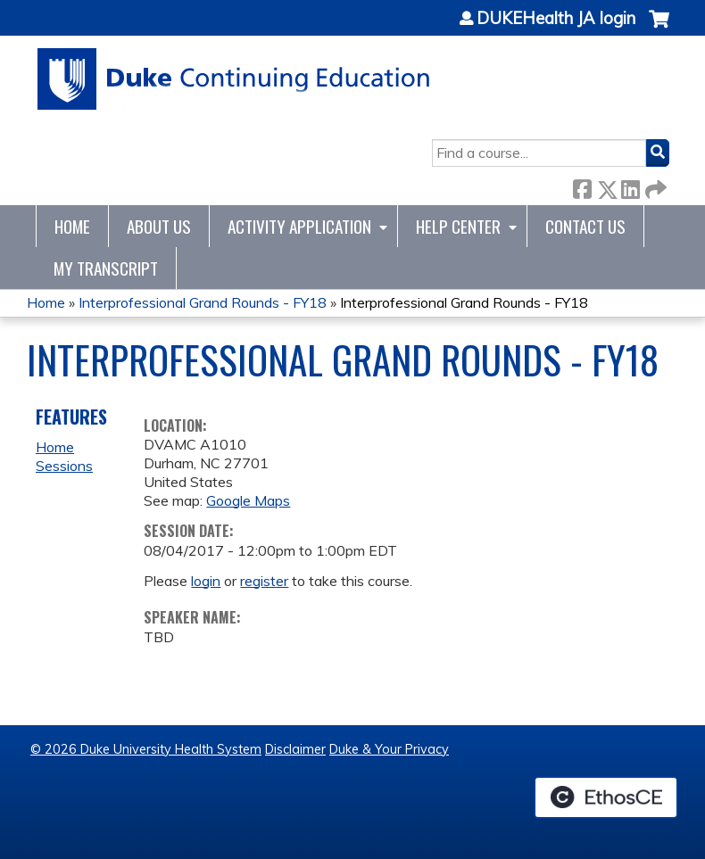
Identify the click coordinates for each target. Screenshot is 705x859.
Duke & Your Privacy (389, 749)
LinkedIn (630, 186)
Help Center (458, 226)
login (205, 581)
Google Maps (248, 500)
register (264, 581)
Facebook (582, 186)
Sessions (64, 466)
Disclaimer (295, 749)
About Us (159, 226)
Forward (654, 186)
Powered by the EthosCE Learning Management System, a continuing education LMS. (606, 797)
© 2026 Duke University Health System (145, 749)
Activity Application (299, 226)
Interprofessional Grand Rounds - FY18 (203, 302)
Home (72, 226)
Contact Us (585, 226)
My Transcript (106, 268)
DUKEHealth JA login (556, 19)
